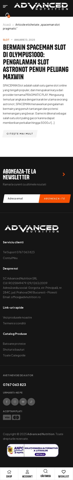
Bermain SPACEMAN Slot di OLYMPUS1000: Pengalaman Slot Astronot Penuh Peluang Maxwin (36, 62)
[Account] (27, 472)
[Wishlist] (64, 472)
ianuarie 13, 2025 (24, 39)
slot (6, 39)
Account (27, 476)
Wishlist (63, 476)
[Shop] (9, 472)
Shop (9, 476)
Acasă (7, 24)
